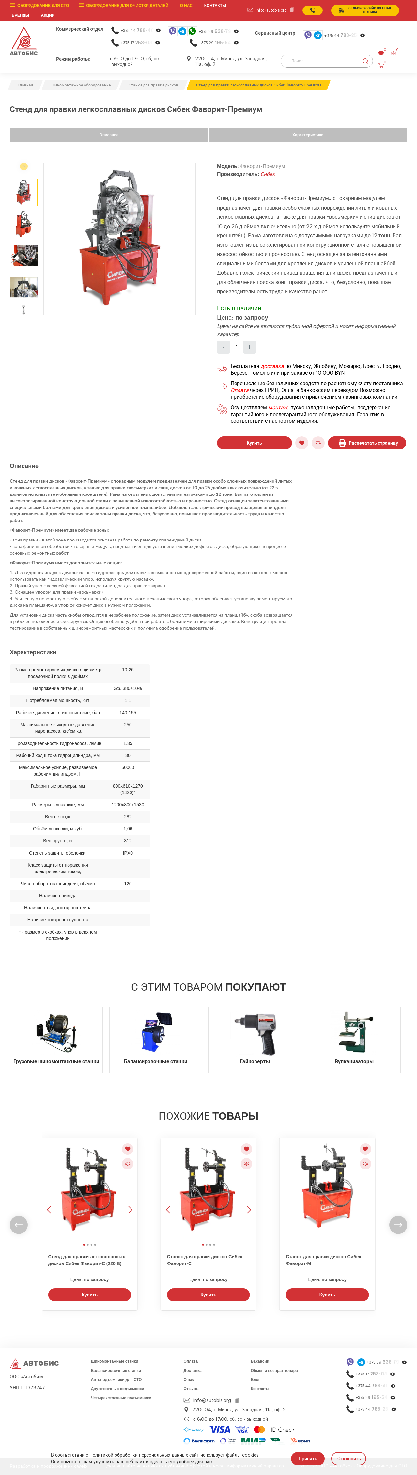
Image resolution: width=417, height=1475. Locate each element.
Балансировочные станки (116, 1371)
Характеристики (307, 135)
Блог (255, 1380)
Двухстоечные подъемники (117, 1389)
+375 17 (141, 43)
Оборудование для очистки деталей (127, 6)
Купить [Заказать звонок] (90, 1294)
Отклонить (349, 1458)
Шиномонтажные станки (114, 1361)
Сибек (267, 174)
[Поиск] (327, 61)
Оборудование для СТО (43, 6)
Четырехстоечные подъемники (121, 1398)
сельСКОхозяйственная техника (365, 10)
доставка (272, 366)
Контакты (260, 1389)
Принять (308, 1458)
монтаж (277, 407)
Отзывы (191, 1389)
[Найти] (365, 61)
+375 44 (141, 30)
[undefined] (24, 311)
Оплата (240, 390)
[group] (119, 239)
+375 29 (219, 31)
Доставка (192, 1371)
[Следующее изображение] (129, 1189)
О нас (186, 6)
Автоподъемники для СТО (116, 1380)
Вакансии (260, 1361)
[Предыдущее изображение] (49, 1189)
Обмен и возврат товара (274, 1371)
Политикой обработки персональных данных (138, 1455)
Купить (254, 443)
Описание (109, 135)
